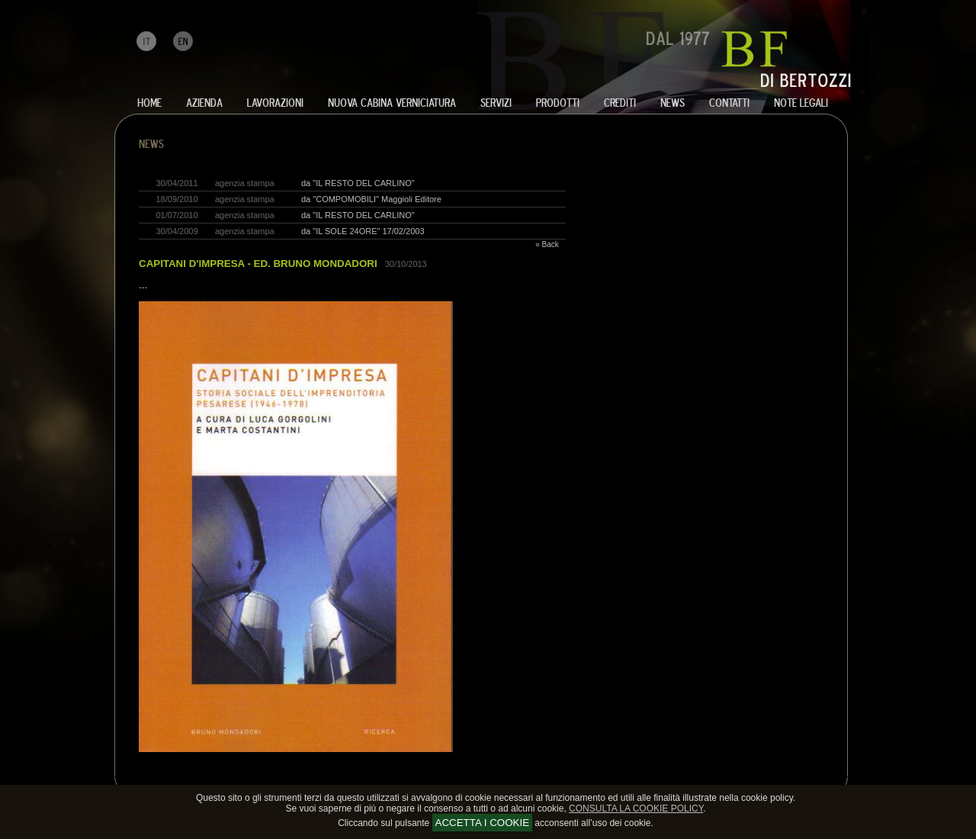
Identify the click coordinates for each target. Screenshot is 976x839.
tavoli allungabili (312, 774)
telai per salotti (268, 774)
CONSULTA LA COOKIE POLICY (636, 808)
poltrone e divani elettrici (290, 774)
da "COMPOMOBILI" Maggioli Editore (371, 199)
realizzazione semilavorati (220, 774)
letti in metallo (354, 774)
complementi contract (457, 774)
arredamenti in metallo (247, 774)
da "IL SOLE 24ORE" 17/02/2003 (363, 231)
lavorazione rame (196, 774)
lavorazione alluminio (148, 774)
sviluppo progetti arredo (412, 774)
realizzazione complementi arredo (381, 774)
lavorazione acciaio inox (174, 774)
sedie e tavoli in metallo (334, 774)
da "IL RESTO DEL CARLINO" (358, 183)
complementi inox (435, 774)
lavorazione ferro (127, 774)
